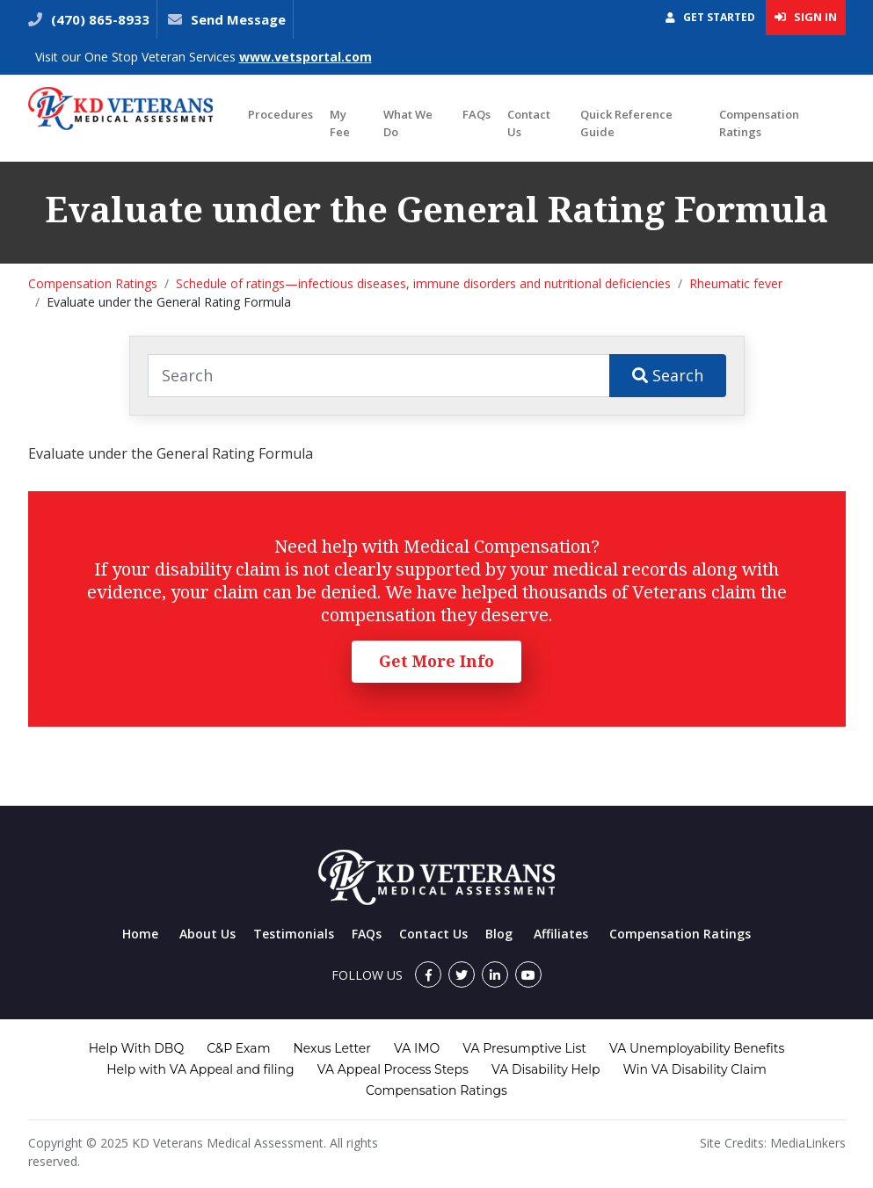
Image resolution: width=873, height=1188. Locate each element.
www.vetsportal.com (305, 56)
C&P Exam (238, 1048)
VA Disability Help (545, 1069)
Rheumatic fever (735, 283)
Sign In (806, 17)
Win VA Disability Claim (695, 1069)
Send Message (238, 19)
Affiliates (561, 933)
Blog (499, 933)
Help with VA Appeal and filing (200, 1069)
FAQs (476, 114)
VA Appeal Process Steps (393, 1069)
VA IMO (417, 1048)
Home (140, 933)
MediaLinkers (808, 1142)
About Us (207, 933)
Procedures (280, 114)
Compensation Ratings (759, 123)
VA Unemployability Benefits (696, 1048)
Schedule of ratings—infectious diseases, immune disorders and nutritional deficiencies (423, 283)
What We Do (408, 123)
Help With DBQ (136, 1048)
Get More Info (436, 660)
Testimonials (293, 933)
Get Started (710, 17)
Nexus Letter (331, 1048)
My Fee (340, 123)
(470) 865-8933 (98, 19)
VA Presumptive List (524, 1048)
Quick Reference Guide (626, 123)
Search (667, 375)
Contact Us (528, 123)
